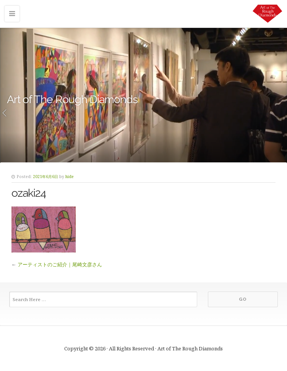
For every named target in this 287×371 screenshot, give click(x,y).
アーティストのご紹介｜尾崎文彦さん (60, 264)
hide (69, 176)
